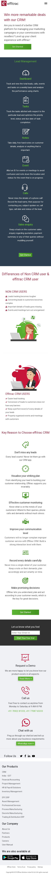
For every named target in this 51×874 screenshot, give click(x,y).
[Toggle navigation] (46, 3)
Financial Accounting (11, 780)
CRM (4, 772)
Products (6, 837)
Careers (5, 841)
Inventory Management (12, 791)
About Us (6, 829)
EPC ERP (6, 797)
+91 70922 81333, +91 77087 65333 (25, 711)
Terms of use (21, 867)
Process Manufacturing (12, 809)
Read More (25, 678)
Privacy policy (31, 867)
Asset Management (10, 801)
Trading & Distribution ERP (13, 817)
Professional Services (11, 805)
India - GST (6, 776)
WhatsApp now (26, 743)
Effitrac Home (11, 867)
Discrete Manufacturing (12, 813)
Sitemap (40, 867)
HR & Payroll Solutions (11, 787)
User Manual (7, 845)
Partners (6, 833)
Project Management (11, 784)
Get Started (17, 47)
